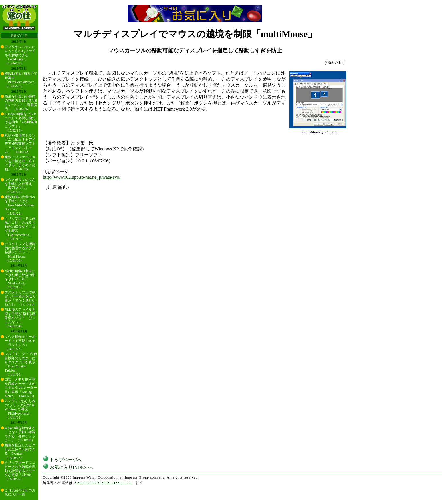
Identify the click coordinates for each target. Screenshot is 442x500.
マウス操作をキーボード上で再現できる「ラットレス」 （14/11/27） (20, 343)
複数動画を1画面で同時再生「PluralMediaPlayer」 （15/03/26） (21, 80)
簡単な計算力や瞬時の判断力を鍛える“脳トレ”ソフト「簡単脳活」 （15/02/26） (21, 103)
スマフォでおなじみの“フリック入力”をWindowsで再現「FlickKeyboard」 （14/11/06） (20, 409)
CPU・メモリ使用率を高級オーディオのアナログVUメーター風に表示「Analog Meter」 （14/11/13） (21, 387)
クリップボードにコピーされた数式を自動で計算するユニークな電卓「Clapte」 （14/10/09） (20, 471)
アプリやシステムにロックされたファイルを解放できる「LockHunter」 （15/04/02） (20, 55)
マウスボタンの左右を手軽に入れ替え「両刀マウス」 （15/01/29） (20, 186)
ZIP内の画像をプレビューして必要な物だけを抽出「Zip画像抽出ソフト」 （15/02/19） (21, 122)
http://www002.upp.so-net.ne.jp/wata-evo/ (81, 177)
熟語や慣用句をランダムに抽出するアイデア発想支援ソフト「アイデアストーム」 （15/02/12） (20, 144)
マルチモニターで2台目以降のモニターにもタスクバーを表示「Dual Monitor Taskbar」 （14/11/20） (21, 364)
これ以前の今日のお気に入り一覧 (20, 492)
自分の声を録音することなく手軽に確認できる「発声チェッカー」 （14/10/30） (20, 434)
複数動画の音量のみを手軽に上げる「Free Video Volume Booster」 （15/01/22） (20, 205)
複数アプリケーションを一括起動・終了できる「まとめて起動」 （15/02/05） (20, 163)
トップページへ (62, 459)
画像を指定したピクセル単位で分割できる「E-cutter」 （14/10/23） (20, 451)
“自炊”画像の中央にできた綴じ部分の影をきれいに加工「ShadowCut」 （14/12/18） (20, 279)
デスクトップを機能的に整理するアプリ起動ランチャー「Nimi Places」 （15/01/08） (20, 252)
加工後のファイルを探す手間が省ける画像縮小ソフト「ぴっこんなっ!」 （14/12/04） (20, 318)
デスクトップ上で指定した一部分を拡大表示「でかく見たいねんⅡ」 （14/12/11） (20, 298)
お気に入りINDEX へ (68, 467)
